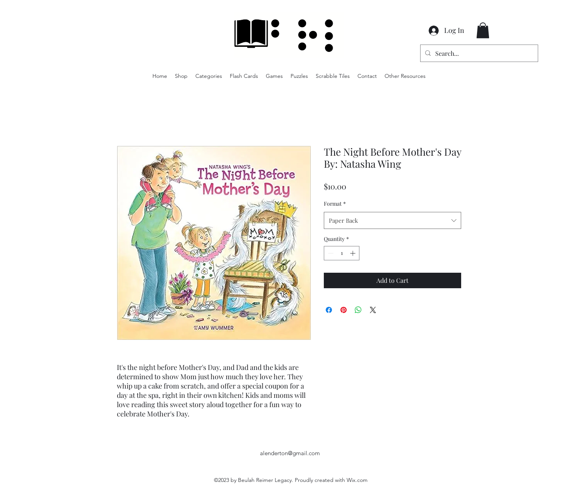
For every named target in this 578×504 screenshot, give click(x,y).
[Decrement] (330, 253)
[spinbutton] (342, 253)
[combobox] (392, 220)
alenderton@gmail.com (290, 453)
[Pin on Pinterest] (343, 310)
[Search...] (478, 53)
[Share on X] (373, 310)
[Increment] (353, 253)
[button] (482, 30)
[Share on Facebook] (328, 310)
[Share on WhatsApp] (358, 310)
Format (335, 203)
